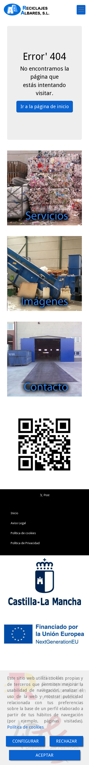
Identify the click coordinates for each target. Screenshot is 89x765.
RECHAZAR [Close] (66, 741)
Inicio (14, 513)
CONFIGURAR (25, 741)
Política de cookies (25, 727)
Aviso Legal (18, 523)
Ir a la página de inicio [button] (44, 106)
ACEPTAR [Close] (44, 755)
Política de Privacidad (25, 543)
